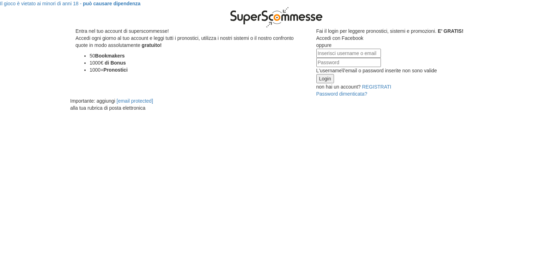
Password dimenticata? (341, 94)
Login (325, 78)
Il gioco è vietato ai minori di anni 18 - (70, 3)
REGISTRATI (376, 87)
